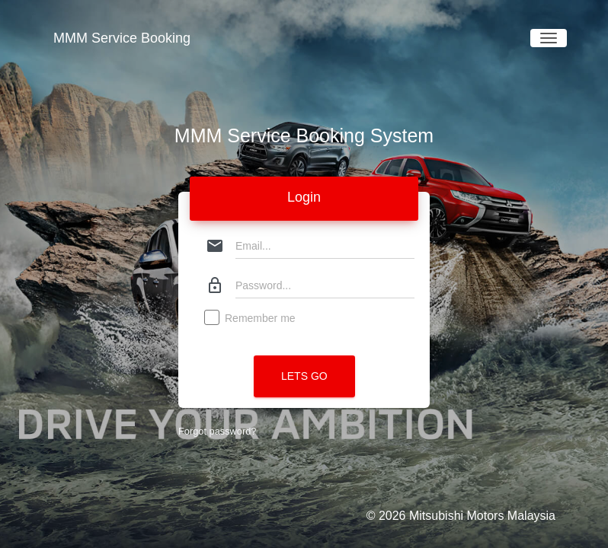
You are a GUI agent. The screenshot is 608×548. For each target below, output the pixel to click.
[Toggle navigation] (548, 38)
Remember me (251, 319)
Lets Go (304, 376)
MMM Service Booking (121, 38)
